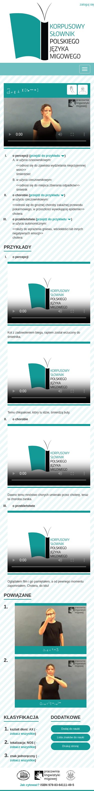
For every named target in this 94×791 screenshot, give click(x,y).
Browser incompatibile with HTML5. (47, 122)
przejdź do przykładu (47, 155)
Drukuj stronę (70, 746)
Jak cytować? (29, 785)
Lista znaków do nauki (70, 737)
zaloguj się (87, 4)
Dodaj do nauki (70, 728)
